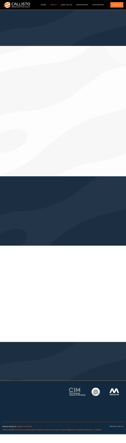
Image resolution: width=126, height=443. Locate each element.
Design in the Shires (24, 428)
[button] (66, 5)
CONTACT (117, 5)
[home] (17, 5)
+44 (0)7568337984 (80, 407)
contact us (63, 374)
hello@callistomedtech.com (83, 410)
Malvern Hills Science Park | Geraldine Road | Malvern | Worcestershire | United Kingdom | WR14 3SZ (50, 410)
